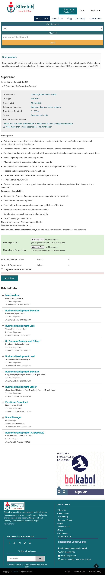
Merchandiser (12, 295)
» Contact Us (62, 533)
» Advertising (62, 517)
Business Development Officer (21, 386)
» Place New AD (63, 527)
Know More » (9, 524)
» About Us (61, 510)
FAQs (67, 571)
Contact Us (95, 18)
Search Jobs (42, 18)
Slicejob (15, 572)
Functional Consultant (16, 402)
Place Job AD (69, 10)
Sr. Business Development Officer (22, 341)
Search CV (57, 18)
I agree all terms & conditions (16, 269)
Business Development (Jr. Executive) (24, 432)
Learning (80, 18)
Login (82, 10)
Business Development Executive (22, 310)
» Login (60, 523)
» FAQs (60, 530)
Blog (69, 18)
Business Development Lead (20, 325)
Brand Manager (13, 417)
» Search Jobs (63, 513)
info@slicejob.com (67, 556)
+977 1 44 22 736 (66, 552)
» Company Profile (64, 520)
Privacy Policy (95, 571)
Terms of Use (79, 571)
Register (95, 10)
